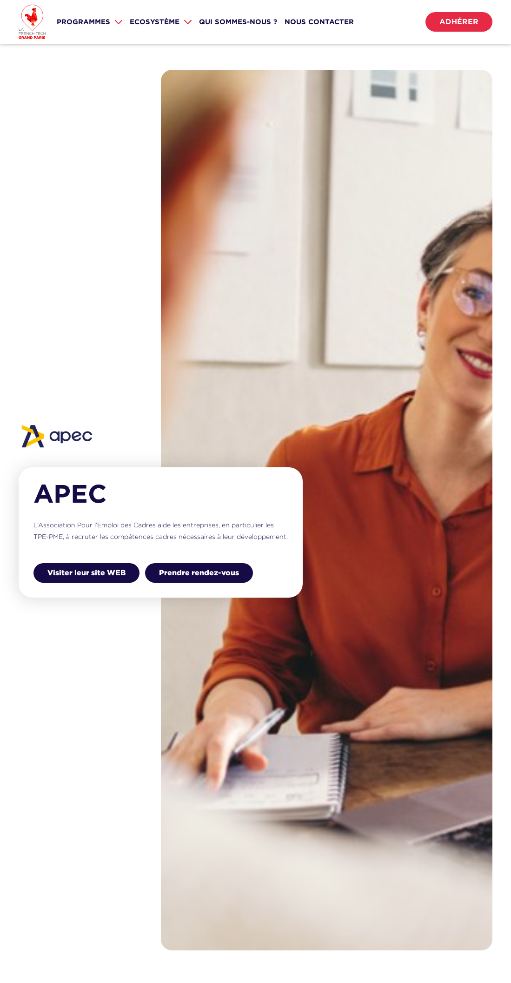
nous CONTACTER (319, 22)
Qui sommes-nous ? (238, 22)
